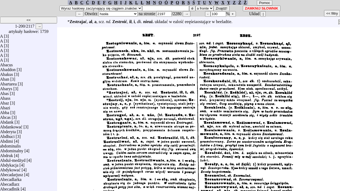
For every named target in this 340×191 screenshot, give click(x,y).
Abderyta (8, 130)
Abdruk (6, 154)
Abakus (6, 73)
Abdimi (6, 140)
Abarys (6, 87)
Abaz (4, 101)
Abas (4, 92)
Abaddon (8, 68)
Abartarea (8, 82)
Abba (4, 111)
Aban (4, 78)
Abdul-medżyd (13, 159)
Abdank (7, 121)
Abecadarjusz (11, 173)
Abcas (5, 116)
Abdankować (11, 125)
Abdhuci (7, 135)
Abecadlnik (10, 187)
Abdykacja (9, 164)
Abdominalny (11, 149)
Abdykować (10, 168)
